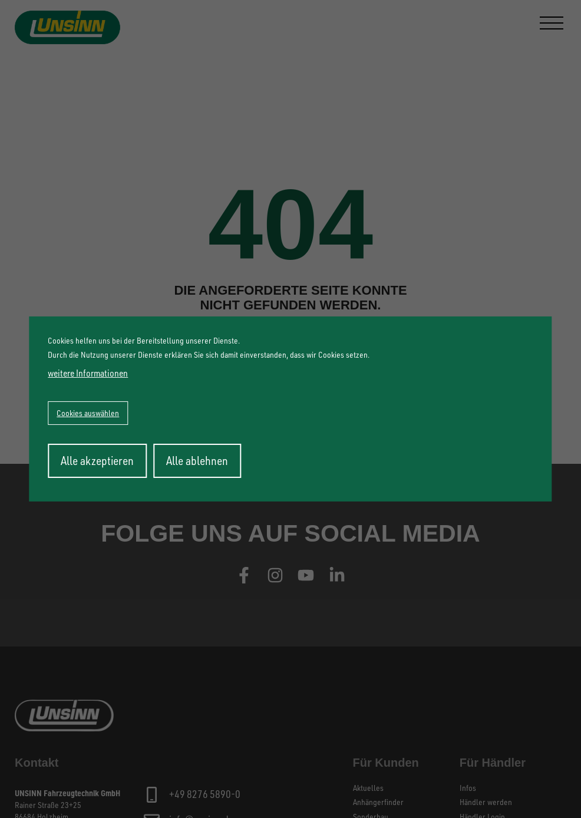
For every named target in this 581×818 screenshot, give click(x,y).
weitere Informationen (88, 373)
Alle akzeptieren (97, 460)
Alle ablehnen (197, 460)
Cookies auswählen (88, 413)
